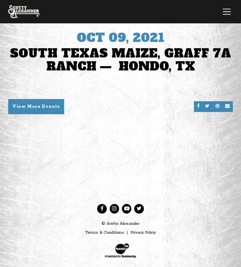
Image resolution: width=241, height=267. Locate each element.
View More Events (36, 106)
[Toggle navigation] (227, 11)
